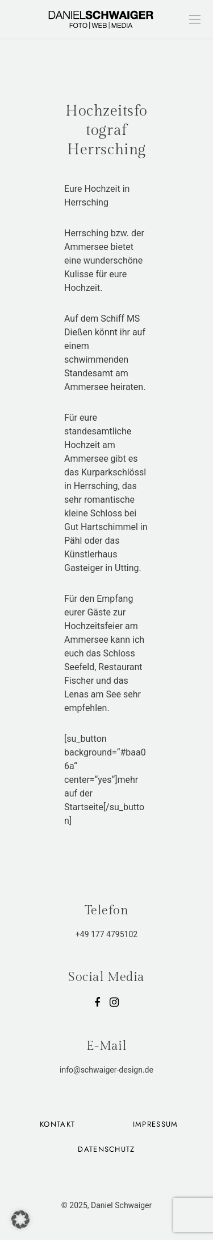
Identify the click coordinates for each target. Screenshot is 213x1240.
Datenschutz (106, 1149)
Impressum (155, 1124)
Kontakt (57, 1124)
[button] (20, 1219)
